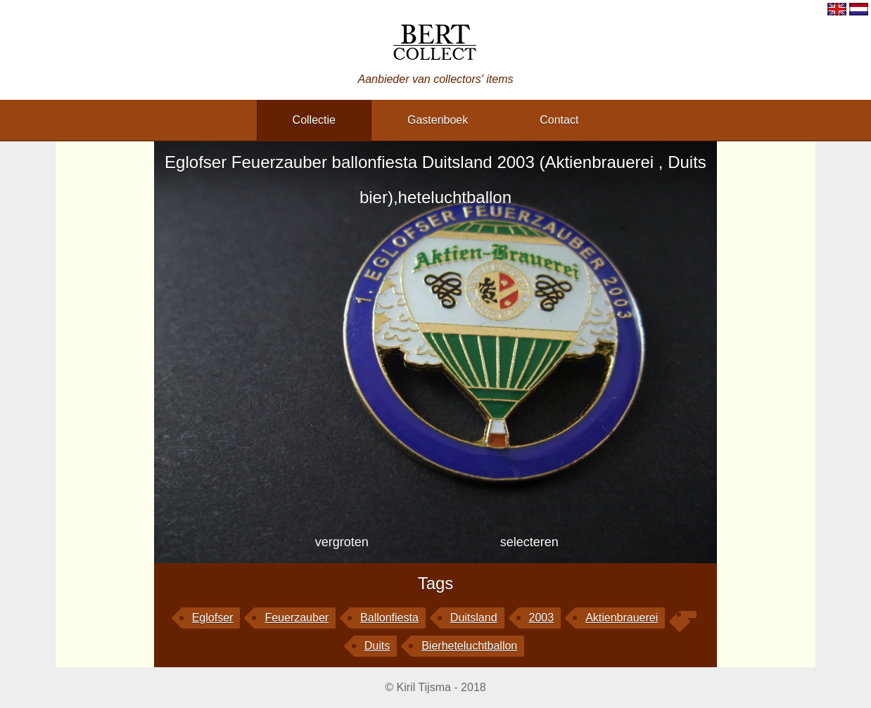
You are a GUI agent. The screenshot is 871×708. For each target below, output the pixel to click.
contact (559, 120)
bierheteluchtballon (469, 646)
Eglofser (213, 618)
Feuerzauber (297, 618)
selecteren (529, 542)
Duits (377, 646)
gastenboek (437, 120)
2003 (541, 618)
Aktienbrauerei (621, 618)
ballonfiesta (389, 618)
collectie (314, 120)
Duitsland (473, 618)
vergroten (342, 542)
